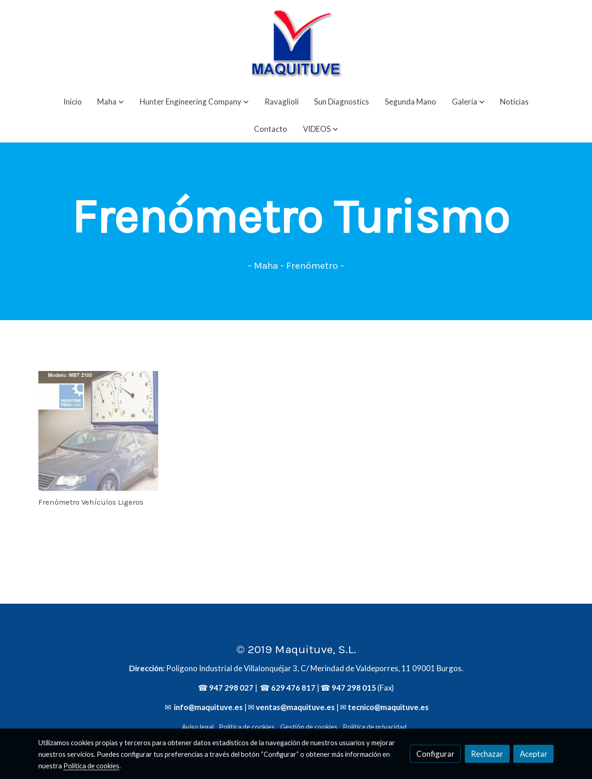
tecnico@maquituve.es (388, 707)
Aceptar (534, 754)
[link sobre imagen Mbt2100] (98, 431)
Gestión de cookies (309, 727)
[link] (296, 44)
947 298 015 (354, 687)
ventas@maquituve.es (295, 707)
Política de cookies (247, 727)
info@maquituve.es (208, 707)
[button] (110, 101)
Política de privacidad (375, 727)
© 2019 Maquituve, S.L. (296, 649)
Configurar (435, 754)
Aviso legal (198, 727)
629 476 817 (293, 687)
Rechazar (487, 754)
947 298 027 (231, 687)
